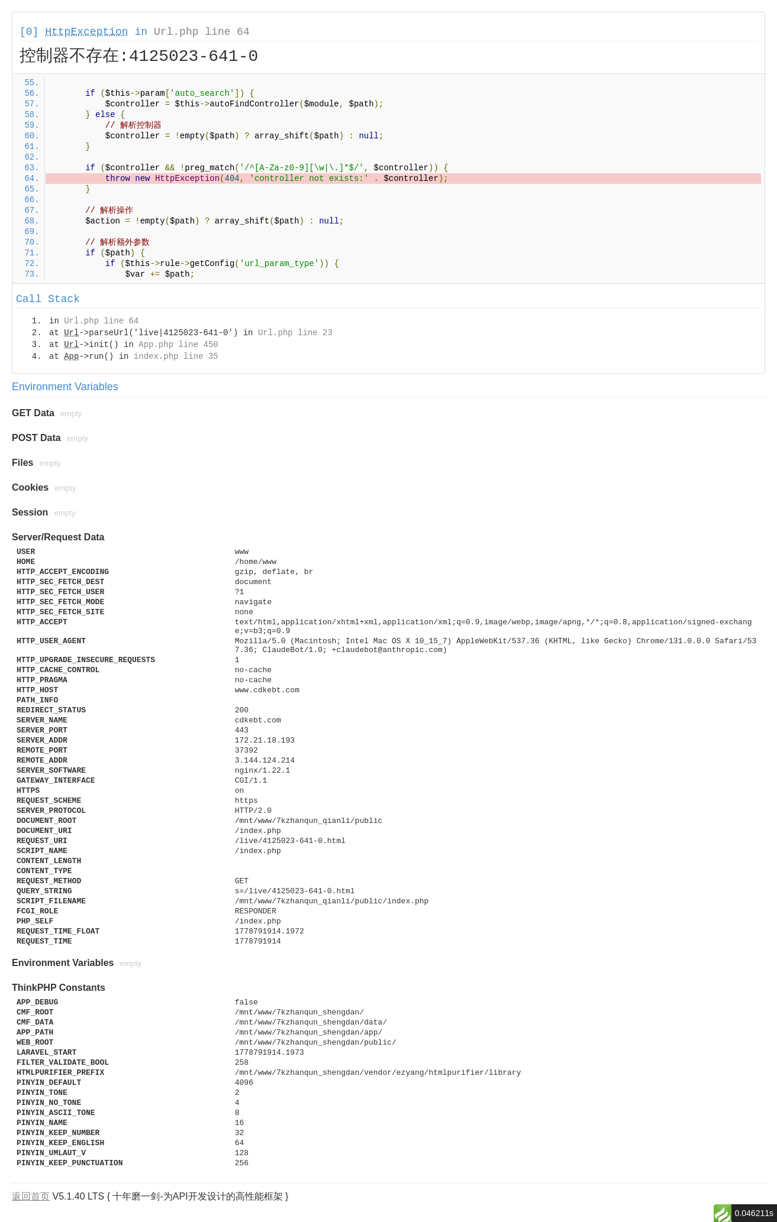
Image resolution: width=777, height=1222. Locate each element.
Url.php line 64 (202, 32)
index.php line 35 (176, 356)
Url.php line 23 (295, 333)
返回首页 (31, 1196)
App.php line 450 (178, 344)
